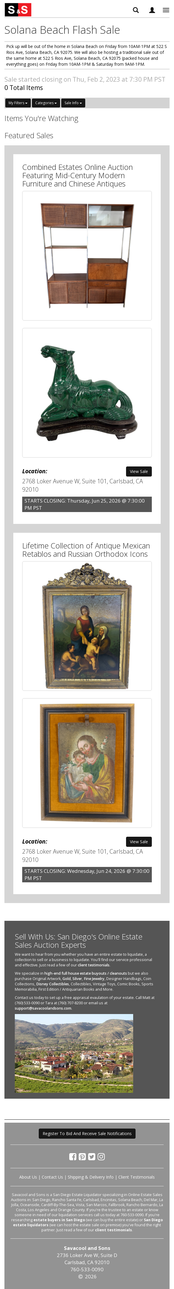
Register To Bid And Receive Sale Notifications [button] (87, 1133)
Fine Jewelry (94, 978)
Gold (66, 978)
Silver (77, 978)
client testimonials (93, 965)
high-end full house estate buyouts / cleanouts (85, 973)
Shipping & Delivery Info (91, 1177)
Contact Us (52, 1177)
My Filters (18, 102)
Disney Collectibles (52, 984)
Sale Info (73, 102)
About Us (28, 1177)
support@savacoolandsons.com (43, 1008)
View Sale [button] (139, 471)
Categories (46, 102)
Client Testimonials (136, 1177)
